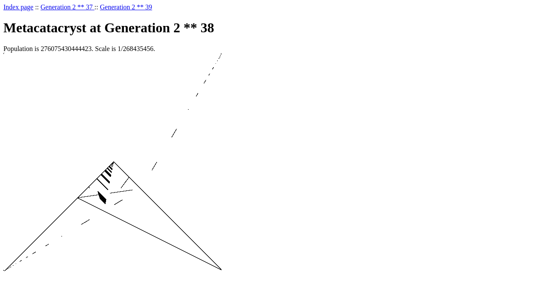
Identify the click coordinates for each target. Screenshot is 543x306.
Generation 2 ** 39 (126, 7)
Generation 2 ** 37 (68, 7)
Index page (18, 7)
